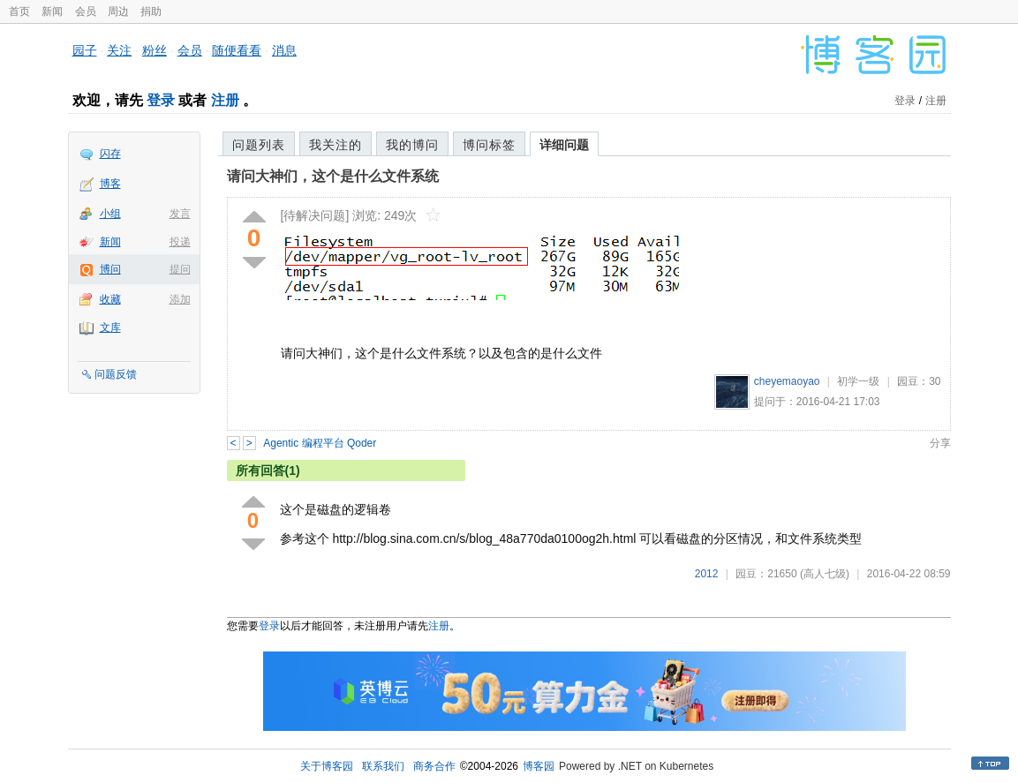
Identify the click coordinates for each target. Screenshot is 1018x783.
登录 (161, 100)
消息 (284, 50)
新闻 (52, 11)
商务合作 (434, 766)
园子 (84, 50)
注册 (225, 100)
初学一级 (858, 381)
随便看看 (236, 50)
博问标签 (489, 145)
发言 (180, 213)
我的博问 (412, 145)
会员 (85, 11)
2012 (707, 574)
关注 (119, 50)
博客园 (538, 766)
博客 (110, 183)
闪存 (110, 153)
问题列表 (258, 145)
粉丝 (154, 50)
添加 (180, 299)
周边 (118, 11)
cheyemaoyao (787, 381)
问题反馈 (115, 374)
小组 (110, 213)
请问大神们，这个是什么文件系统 (333, 176)
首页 (19, 11)
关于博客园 (326, 766)
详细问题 (564, 145)
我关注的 (335, 145)
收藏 (110, 299)
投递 (180, 242)
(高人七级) (824, 574)
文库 (110, 327)
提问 (180, 269)
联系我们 (383, 766)
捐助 (151, 11)
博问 (110, 269)
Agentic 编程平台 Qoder (319, 443)
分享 (940, 443)
